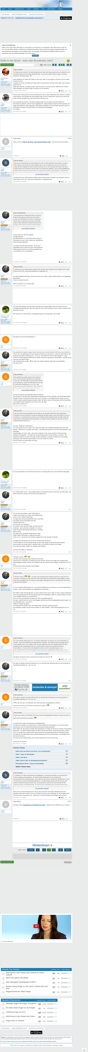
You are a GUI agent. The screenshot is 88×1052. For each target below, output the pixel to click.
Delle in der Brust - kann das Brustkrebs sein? (26, 60)
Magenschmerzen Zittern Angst (18, 991)
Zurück (31, 850)
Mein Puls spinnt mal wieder (17, 978)
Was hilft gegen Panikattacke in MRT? (21, 982)
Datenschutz (29, 1045)
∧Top (84, 1050)
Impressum (22, 1045)
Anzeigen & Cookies (37, 1045)
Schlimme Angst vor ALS (16, 1012)
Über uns (17, 1045)
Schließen (35, 55)
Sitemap (61, 1045)
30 (68, 64)
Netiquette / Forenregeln (52, 1045)
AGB (44, 1045)
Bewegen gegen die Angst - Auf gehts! (21, 1003)
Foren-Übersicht (5, 1028)
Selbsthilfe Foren (19, 9)
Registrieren (59, 11)
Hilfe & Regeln (51, 9)
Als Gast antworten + (7, 64)
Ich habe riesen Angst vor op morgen (20, 1008)
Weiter (68, 850)
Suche (29, 9)
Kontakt (12, 1045)
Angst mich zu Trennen (15, 1021)
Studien (60, 9)
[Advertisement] (29, 457)
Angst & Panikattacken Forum (19, 1028)
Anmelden (68, 11)
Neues (10, 9)
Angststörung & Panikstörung (36, 1028)
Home (3, 9)
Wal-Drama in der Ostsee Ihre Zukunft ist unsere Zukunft (28, 1016)
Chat (43, 9)
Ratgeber (36, 9)
